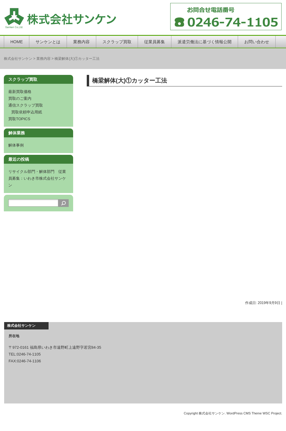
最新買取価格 (19, 91)
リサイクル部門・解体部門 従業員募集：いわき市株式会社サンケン (37, 178)
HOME (16, 41)
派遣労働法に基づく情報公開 (205, 41)
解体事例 (16, 145)
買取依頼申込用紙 (26, 112)
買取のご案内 (19, 98)
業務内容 (81, 41)
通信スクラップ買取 (25, 105)
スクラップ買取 (116, 41)
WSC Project (272, 413)
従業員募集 (154, 41)
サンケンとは (48, 41)
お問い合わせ (256, 41)
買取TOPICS (19, 119)
